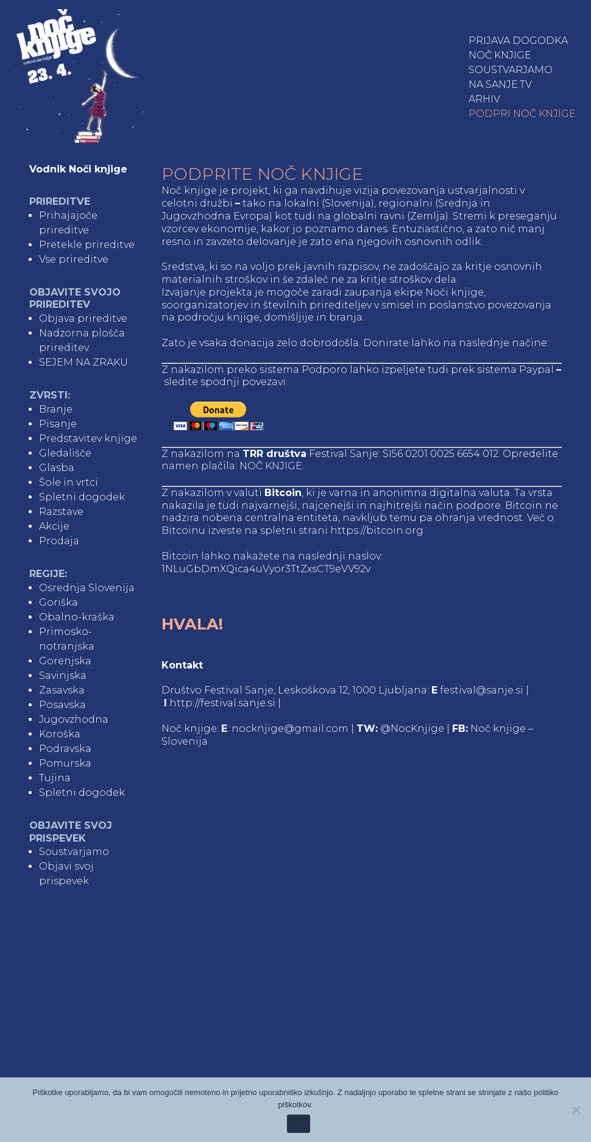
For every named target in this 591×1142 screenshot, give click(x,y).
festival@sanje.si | (484, 690)
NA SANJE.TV (500, 84)
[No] (576, 1110)
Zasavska (62, 690)
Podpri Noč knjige (522, 113)
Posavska (62, 705)
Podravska (65, 748)
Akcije (54, 526)
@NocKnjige (412, 728)
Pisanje (58, 424)
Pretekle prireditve (87, 244)
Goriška (58, 602)
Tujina (55, 778)
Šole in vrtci (68, 482)
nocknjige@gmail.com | (294, 728)
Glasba (56, 467)
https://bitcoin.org (376, 530)
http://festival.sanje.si (222, 703)
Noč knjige (500, 55)
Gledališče (65, 453)
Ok (298, 1124)
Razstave (61, 511)
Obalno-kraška (77, 617)
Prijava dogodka (518, 40)
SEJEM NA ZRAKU (83, 362)
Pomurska (65, 763)
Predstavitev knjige (88, 438)
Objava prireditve (83, 318)
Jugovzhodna (73, 719)
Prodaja (59, 541)
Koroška (59, 734)
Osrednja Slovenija (87, 588)
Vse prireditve (73, 259)
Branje (56, 409)
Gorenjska (65, 661)
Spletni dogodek (82, 497)
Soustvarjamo (511, 70)
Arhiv (484, 99)
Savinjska (63, 675)
